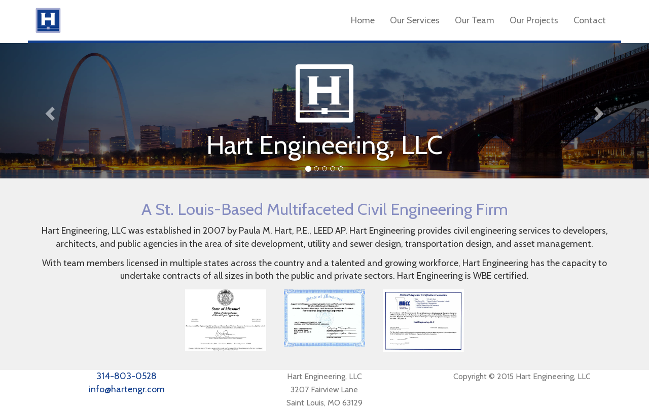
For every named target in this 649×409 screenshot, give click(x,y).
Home (363, 20)
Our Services (415, 20)
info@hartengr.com (127, 389)
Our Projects (534, 20)
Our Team (474, 20)
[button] (48, 110)
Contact (589, 20)
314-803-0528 (126, 376)
